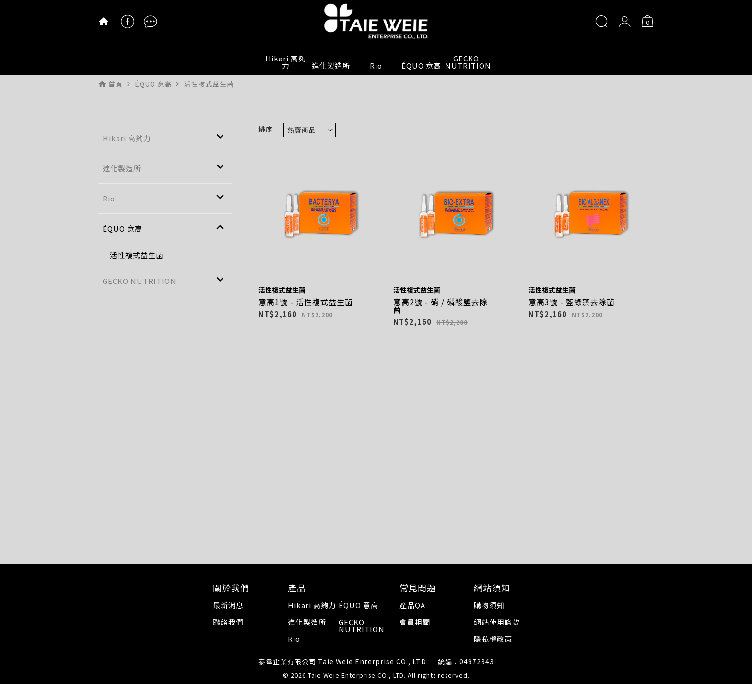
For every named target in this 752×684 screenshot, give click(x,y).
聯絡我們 (228, 622)
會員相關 (415, 622)
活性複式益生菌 (282, 290)
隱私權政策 (493, 639)
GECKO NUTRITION (466, 62)
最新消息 (228, 605)
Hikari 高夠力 (285, 62)
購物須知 (489, 605)
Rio (376, 65)
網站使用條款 (497, 622)
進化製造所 (331, 65)
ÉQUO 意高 (421, 65)
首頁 (115, 84)
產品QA (412, 605)
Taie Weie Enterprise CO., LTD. (357, 675)
